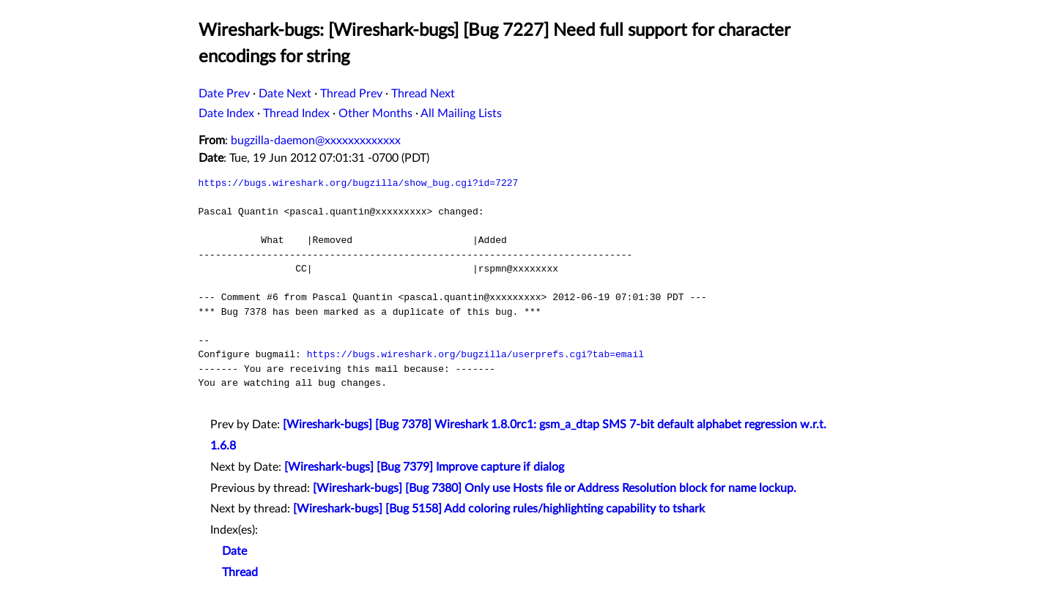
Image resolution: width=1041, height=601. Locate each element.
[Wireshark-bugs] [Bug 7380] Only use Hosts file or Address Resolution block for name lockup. (554, 488)
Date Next (285, 94)
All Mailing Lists (461, 113)
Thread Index (296, 113)
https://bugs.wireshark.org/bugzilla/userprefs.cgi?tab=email (475, 354)
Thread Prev (351, 94)
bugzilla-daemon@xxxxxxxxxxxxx (316, 140)
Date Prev (224, 94)
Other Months (375, 113)
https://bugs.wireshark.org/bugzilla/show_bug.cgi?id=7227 (359, 183)
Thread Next (423, 94)
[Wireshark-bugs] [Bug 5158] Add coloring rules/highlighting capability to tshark (499, 509)
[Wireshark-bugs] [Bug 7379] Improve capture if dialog (424, 467)
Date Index (226, 113)
